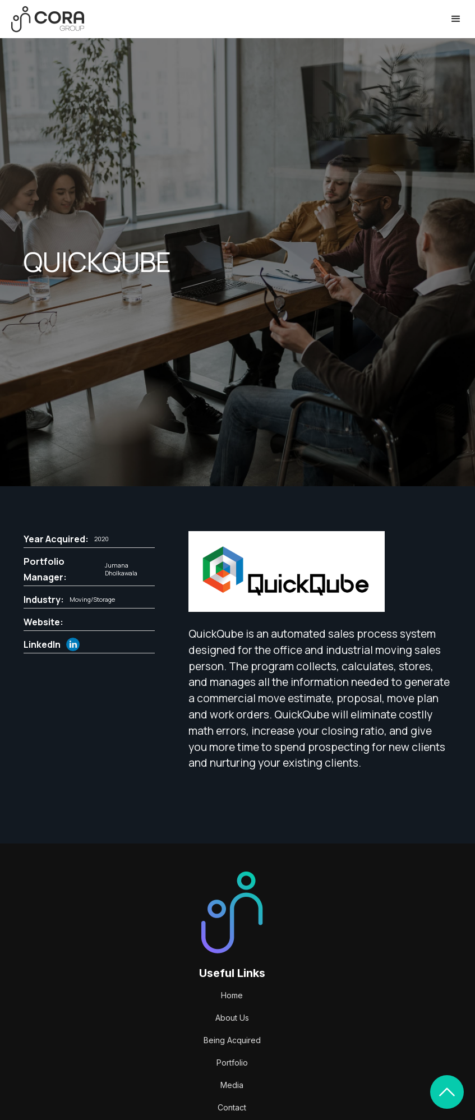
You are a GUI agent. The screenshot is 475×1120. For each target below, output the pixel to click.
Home (232, 995)
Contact (232, 1107)
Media (231, 1085)
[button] (455, 19)
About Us (232, 1017)
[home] (48, 19)
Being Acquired (232, 1040)
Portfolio (232, 1062)
